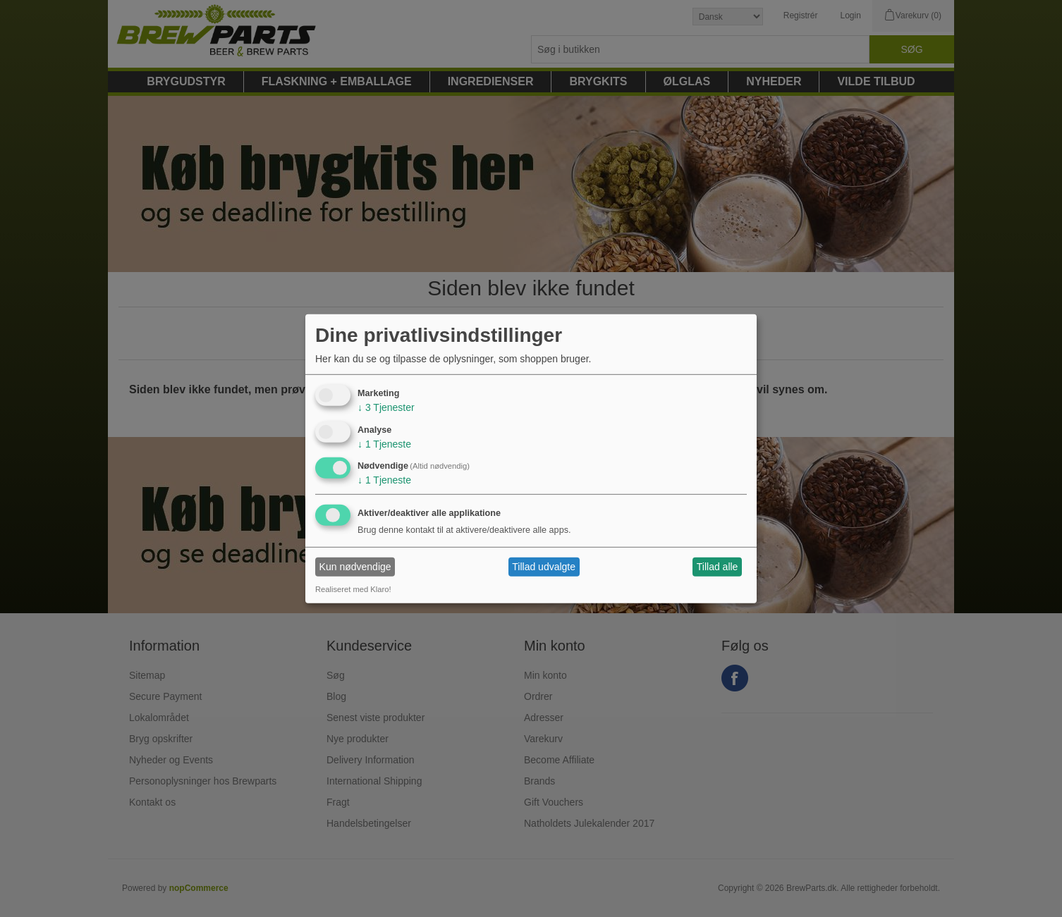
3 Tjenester (386, 407)
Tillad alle (717, 566)
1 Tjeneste (384, 443)
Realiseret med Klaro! (353, 589)
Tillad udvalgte (543, 566)
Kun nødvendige (355, 566)
